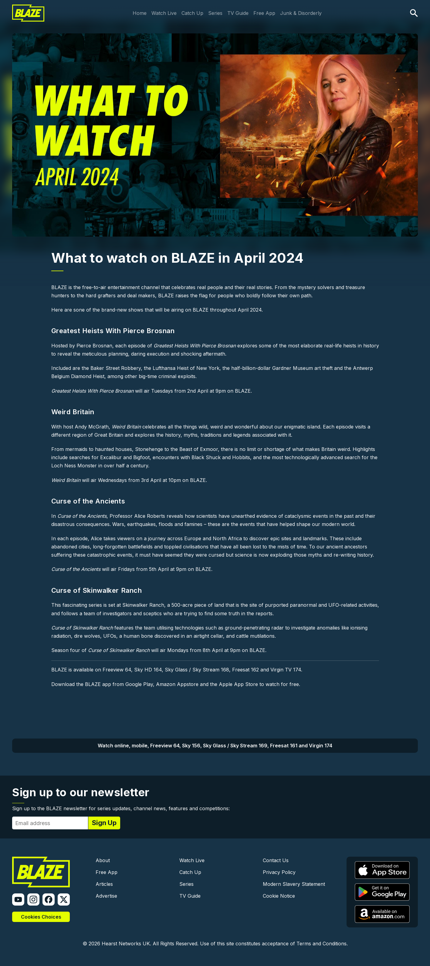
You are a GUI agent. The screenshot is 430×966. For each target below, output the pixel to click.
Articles (104, 884)
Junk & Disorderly (301, 13)
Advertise (106, 896)
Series (215, 13)
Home (140, 13)
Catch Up (192, 13)
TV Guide (238, 13)
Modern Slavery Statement (294, 884)
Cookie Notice (279, 896)
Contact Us (276, 860)
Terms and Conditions (321, 943)
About (103, 860)
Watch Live (164, 13)
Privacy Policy (279, 872)
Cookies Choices (41, 917)
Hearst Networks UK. (126, 943)
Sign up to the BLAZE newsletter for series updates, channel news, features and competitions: (121, 808)
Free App (264, 13)
